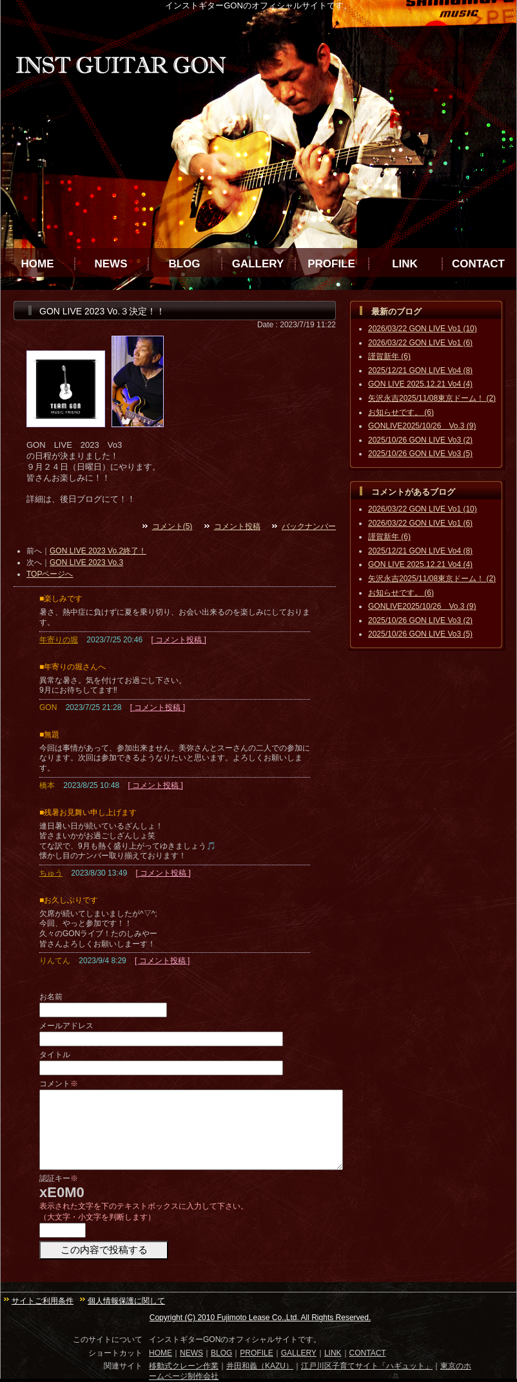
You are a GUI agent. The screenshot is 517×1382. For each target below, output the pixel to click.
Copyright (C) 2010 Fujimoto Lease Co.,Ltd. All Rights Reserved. (260, 1317)
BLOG (184, 264)
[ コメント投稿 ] (178, 639)
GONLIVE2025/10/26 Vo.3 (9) (422, 425)
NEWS (111, 264)
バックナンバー (309, 526)
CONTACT (478, 264)
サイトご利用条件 (42, 1300)
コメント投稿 (237, 526)
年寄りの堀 (58, 639)
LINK (405, 264)
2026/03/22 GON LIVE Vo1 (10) (422, 328)
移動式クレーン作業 (184, 1365)
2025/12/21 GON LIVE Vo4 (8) (420, 370)
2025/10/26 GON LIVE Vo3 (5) (420, 453)
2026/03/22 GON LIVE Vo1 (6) (420, 342)
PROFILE (331, 264)
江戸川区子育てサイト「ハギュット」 (367, 1365)
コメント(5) (172, 526)
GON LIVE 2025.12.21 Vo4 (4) (420, 384)
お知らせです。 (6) (401, 412)
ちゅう (51, 873)
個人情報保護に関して (126, 1300)
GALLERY (258, 264)
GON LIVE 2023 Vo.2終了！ (98, 550)
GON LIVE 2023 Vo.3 (86, 562)
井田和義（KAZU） (259, 1365)
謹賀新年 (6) (389, 356)
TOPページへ (49, 574)
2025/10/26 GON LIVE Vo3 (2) (420, 440)
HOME (37, 264)
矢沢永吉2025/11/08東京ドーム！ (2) (432, 398)
